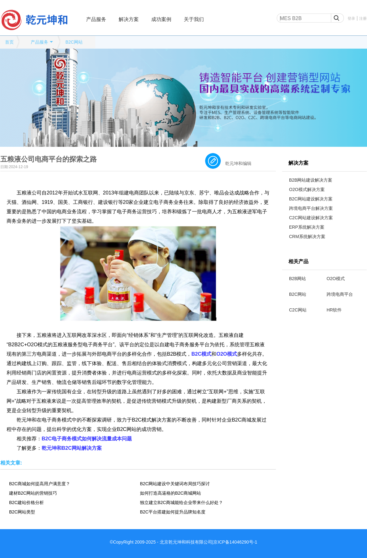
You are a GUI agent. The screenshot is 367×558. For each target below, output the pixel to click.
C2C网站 (298, 309)
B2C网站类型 (22, 511)
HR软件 (334, 309)
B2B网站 (297, 278)
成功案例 (161, 19)
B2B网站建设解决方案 (310, 180)
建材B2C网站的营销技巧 (33, 493)
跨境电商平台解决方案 (311, 208)
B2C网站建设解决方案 (311, 198)
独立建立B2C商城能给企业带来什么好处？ (181, 502)
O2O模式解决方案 (307, 189)
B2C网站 (74, 42)
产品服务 (96, 19)
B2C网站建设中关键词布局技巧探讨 (175, 483)
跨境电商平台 (340, 294)
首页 (9, 42)
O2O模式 (336, 278)
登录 (351, 18)
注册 (363, 18)
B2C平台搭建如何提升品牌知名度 (172, 511)
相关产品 (298, 261)
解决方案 (129, 19)
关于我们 (194, 19)
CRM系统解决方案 (307, 236)
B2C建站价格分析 (26, 502)
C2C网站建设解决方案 (311, 217)
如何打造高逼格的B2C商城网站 (170, 493)
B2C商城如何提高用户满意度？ (39, 483)
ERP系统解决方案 (306, 227)
